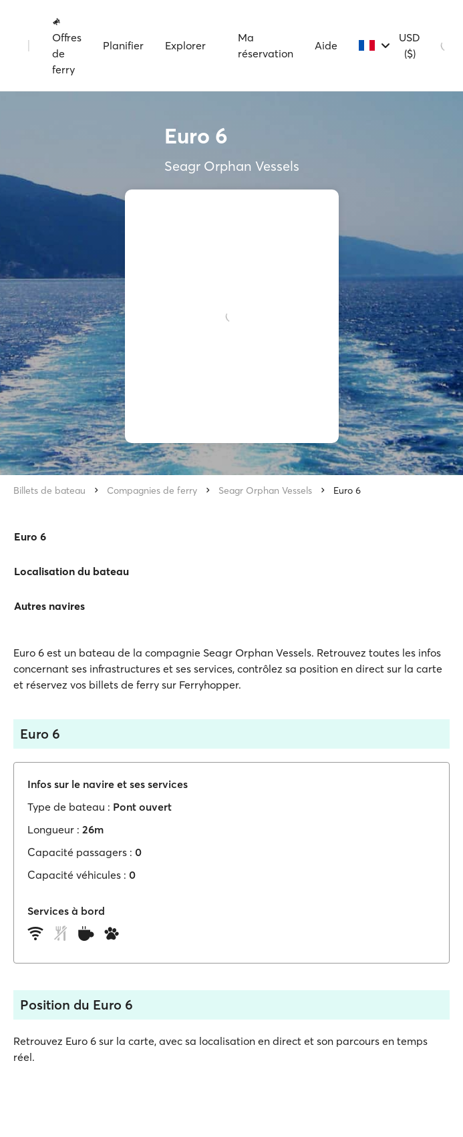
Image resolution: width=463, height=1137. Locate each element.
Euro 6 (347, 490)
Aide (326, 45)
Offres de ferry (67, 46)
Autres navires (49, 606)
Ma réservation (265, 45)
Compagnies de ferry (152, 490)
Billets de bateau (49, 490)
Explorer (185, 45)
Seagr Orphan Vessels (265, 490)
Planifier (123, 45)
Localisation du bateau (71, 571)
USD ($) (409, 45)
